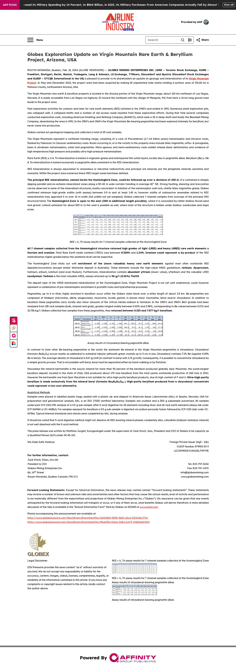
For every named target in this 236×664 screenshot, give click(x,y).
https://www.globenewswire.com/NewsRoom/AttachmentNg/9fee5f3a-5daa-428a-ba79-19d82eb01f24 (88, 522)
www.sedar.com (149, 506)
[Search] (162, 39)
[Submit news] (13, 321)
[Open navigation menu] (35, 40)
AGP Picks (10, 4)
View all (228, 4)
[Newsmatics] (13, 343)
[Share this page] (202, 40)
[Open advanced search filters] (190, 39)
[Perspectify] (13, 328)
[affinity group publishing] (13, 336)
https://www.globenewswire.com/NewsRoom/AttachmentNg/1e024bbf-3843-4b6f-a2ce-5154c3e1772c (87, 517)
